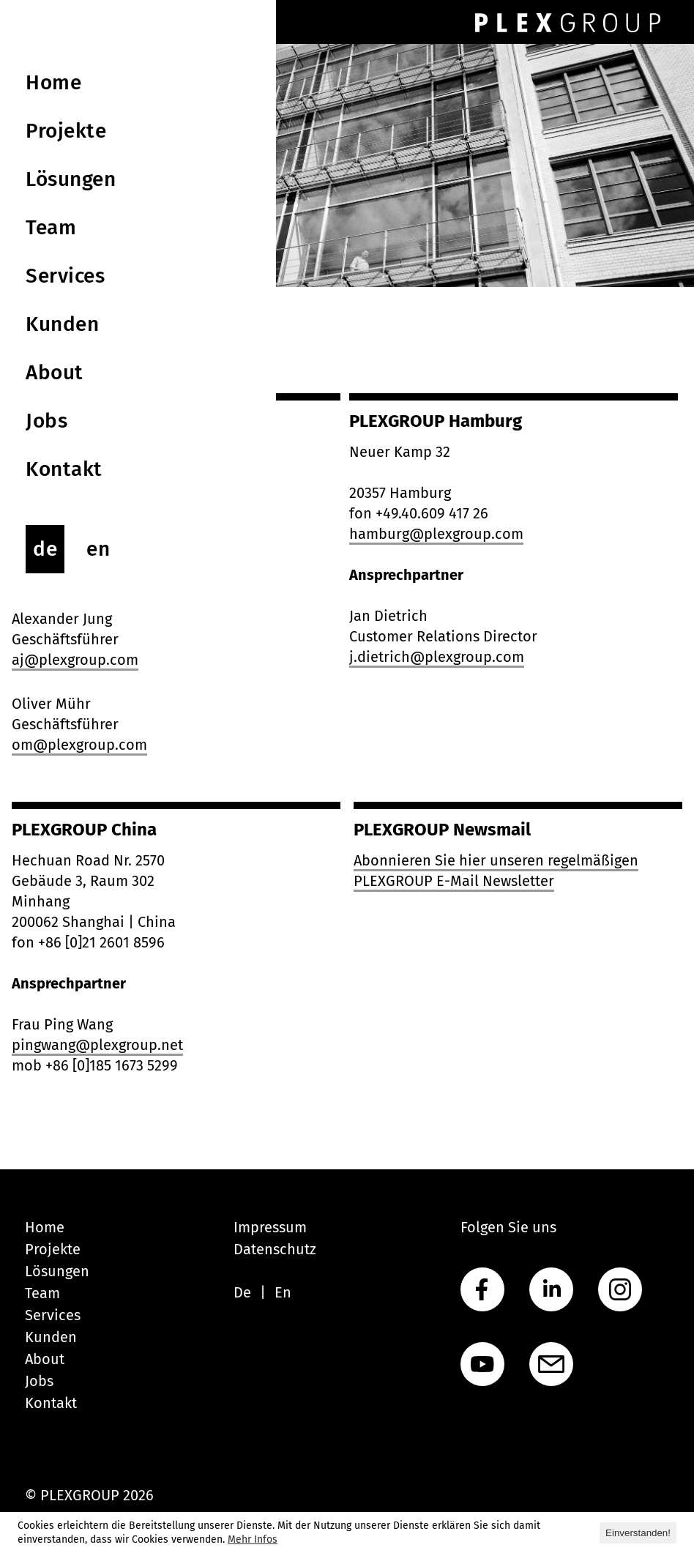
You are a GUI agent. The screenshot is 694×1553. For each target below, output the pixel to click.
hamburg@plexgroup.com (436, 534)
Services (53, 1315)
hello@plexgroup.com (86, 534)
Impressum (270, 1227)
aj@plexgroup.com (75, 660)
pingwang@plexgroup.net (97, 1045)
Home (44, 1227)
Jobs (39, 1381)
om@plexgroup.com (79, 744)
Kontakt (51, 1403)
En (283, 1292)
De (242, 1292)
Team (42, 1293)
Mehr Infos (252, 1539)
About (44, 1359)
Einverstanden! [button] (638, 1532)
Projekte (53, 1249)
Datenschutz (275, 1249)
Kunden (51, 1337)
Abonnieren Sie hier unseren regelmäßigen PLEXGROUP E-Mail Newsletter (496, 871)
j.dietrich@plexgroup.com (436, 657)
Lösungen (57, 1271)
